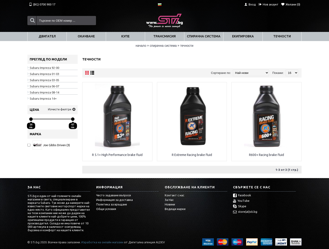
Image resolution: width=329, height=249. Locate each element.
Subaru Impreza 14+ (43, 98)
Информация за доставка (114, 199)
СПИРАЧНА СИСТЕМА (163, 45)
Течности (187, 45)
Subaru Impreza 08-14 (44, 92)
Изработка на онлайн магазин (102, 242)
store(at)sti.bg (245, 212)
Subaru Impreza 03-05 (44, 80)
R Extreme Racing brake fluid (192, 155)
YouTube (241, 201)
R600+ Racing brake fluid (266, 155)
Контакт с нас (174, 195)
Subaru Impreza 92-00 (44, 67)
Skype (239, 207)
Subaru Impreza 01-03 (44, 73)
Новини (170, 204)
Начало (141, 45)
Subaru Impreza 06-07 (44, 86)
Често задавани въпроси (113, 195)
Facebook (242, 196)
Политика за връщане (111, 204)
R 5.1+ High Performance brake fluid (117, 155)
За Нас (169, 199)
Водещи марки (175, 208)
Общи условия (106, 208)
